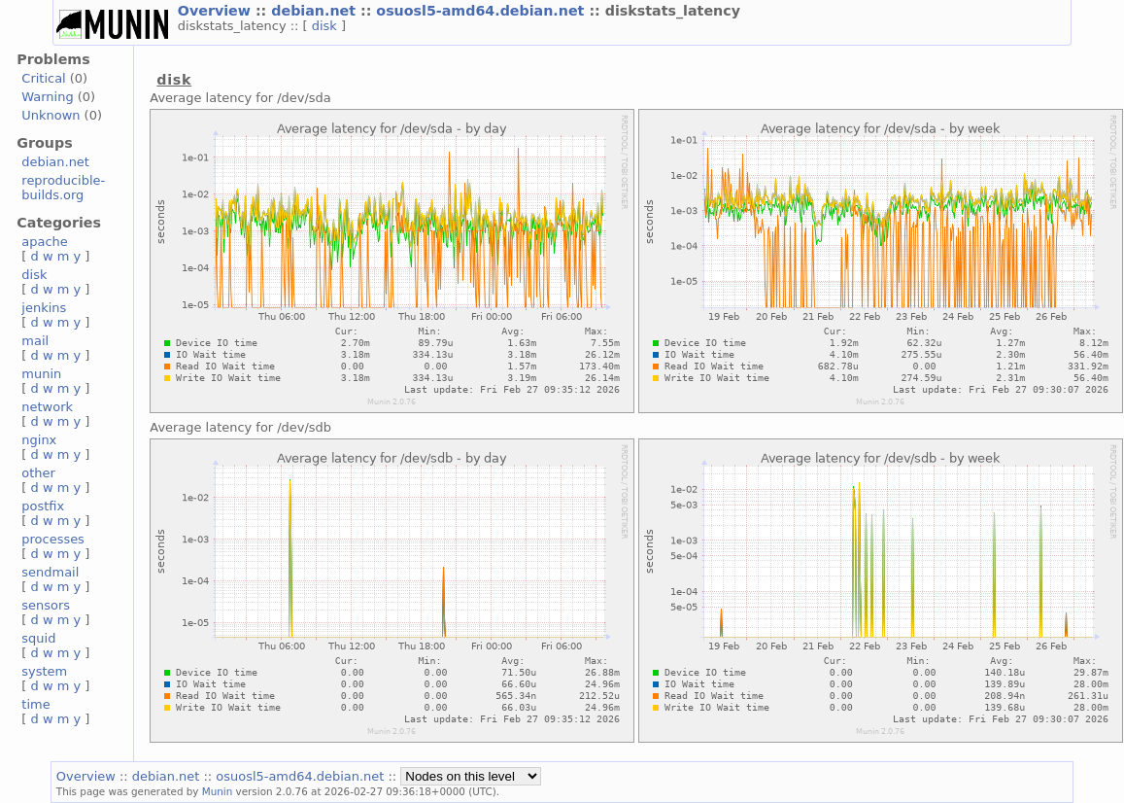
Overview (216, 10)
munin (41, 374)
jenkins (43, 307)
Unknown (50, 115)
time (35, 704)
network (47, 407)
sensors (45, 605)
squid (38, 638)
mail (35, 340)
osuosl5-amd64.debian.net (482, 10)
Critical (43, 78)
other (38, 473)
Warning (47, 96)
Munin (217, 791)
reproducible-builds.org (63, 187)
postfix (42, 506)
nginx (38, 440)
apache (44, 241)
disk (326, 25)
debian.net (315, 10)
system (44, 671)
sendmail (50, 572)
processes (53, 539)
